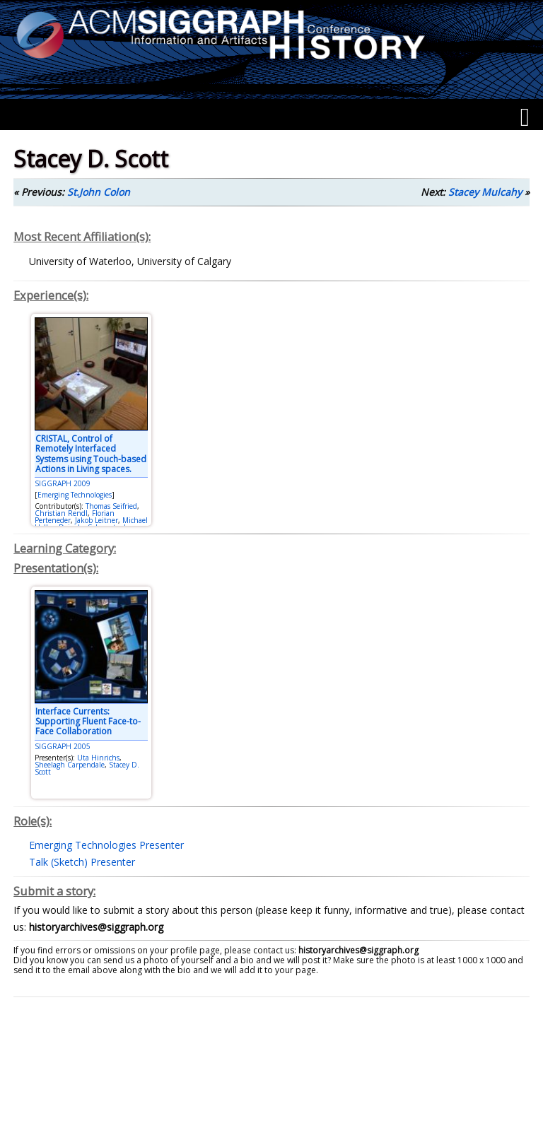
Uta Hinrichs (98, 758)
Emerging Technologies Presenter (106, 845)
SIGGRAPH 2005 (62, 746)
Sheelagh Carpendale (70, 765)
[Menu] (525, 117)
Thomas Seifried (111, 506)
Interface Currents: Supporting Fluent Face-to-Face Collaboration (88, 721)
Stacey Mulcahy (485, 192)
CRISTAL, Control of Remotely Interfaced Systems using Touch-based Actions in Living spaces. (90, 454)
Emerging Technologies (74, 495)
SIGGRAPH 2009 (62, 483)
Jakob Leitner (96, 520)
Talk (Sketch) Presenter (82, 862)
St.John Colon (98, 192)
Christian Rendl (61, 513)
